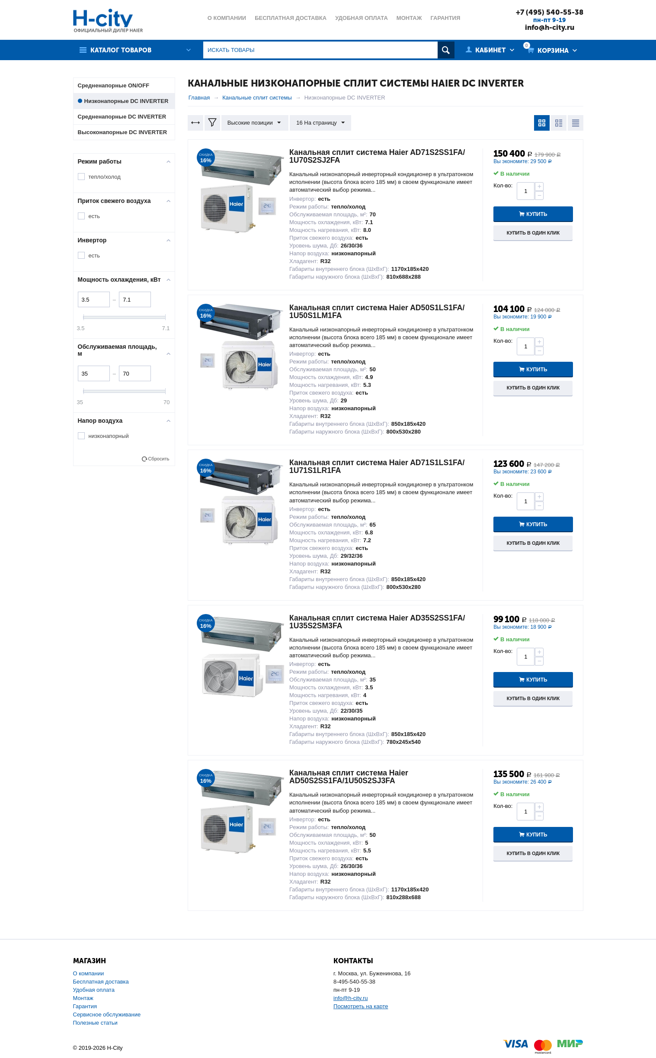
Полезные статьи (95, 1022)
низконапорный (109, 436)
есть (94, 216)
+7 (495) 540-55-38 (549, 12)
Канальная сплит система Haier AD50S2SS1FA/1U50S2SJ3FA (350, 777)
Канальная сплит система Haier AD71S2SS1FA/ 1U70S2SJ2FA (379, 156)
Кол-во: (502, 185)
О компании (88, 973)
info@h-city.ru (549, 27)
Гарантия (85, 1006)
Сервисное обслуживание (107, 1014)
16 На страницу (319, 123)
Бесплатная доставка (101, 981)
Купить (537, 214)
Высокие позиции (254, 123)
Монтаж (83, 998)
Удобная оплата (94, 990)
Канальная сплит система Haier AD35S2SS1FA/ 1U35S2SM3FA (379, 622)
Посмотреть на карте (360, 1006)
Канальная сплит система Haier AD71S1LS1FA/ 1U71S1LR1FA (378, 466)
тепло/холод (105, 177)
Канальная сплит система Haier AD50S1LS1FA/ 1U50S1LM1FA (378, 311)
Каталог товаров (122, 50)
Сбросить (158, 458)
